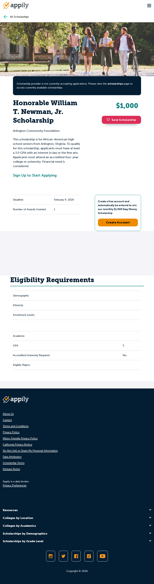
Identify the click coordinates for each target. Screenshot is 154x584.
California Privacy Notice (17, 444)
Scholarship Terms (13, 462)
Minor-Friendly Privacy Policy (20, 438)
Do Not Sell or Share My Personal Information (30, 450)
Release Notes (11, 469)
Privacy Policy (11, 432)
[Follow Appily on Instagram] (50, 556)
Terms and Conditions (16, 426)
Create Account (118, 222)
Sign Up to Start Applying (35, 175)
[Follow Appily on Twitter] (63, 556)
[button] (109, 119)
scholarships (115, 83)
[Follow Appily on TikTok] (88, 556)
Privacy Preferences (14, 485)
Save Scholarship (121, 120)
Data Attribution (12, 456)
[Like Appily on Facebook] (76, 556)
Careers (7, 420)
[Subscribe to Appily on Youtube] (102, 556)
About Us (8, 413)
